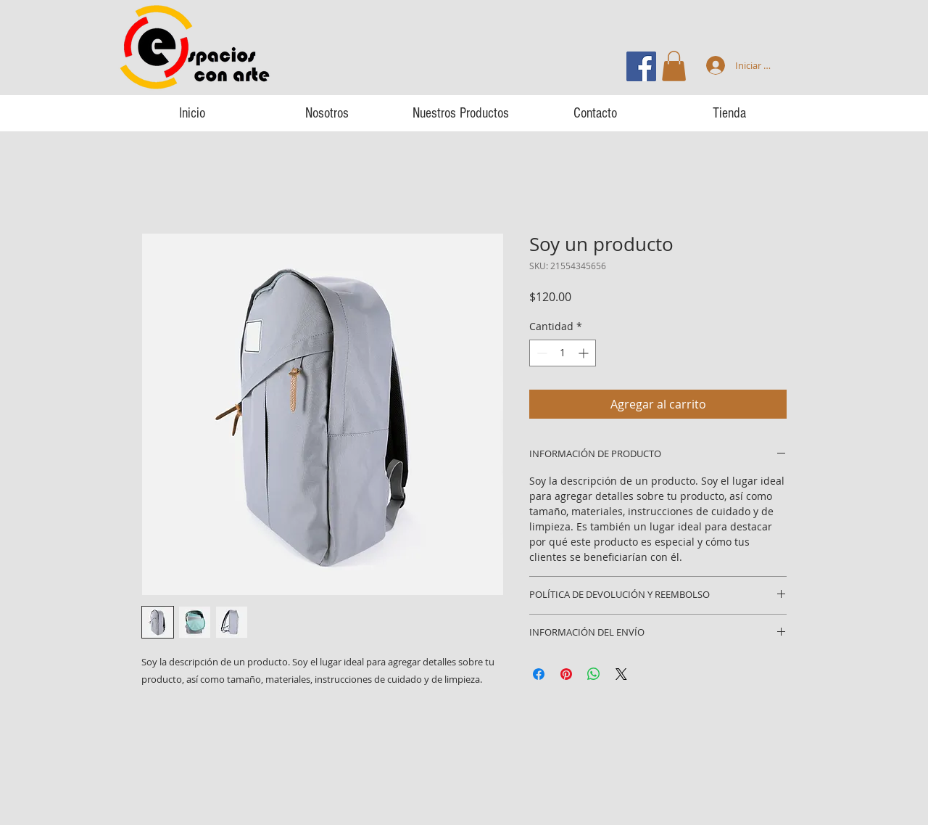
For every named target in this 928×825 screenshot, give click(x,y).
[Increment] (585, 353)
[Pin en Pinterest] (566, 674)
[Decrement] (540, 353)
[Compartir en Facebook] (538, 674)
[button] (674, 66)
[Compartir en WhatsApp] (593, 674)
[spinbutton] (563, 353)
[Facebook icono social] (641, 66)
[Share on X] (621, 674)
